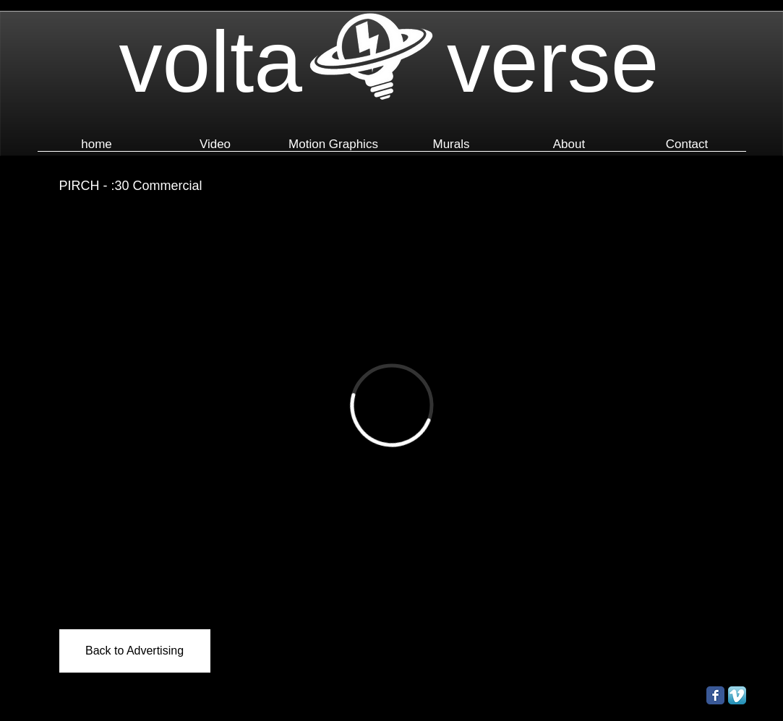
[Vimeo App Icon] (737, 695)
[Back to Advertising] (134, 651)
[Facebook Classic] (715, 695)
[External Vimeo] (391, 405)
